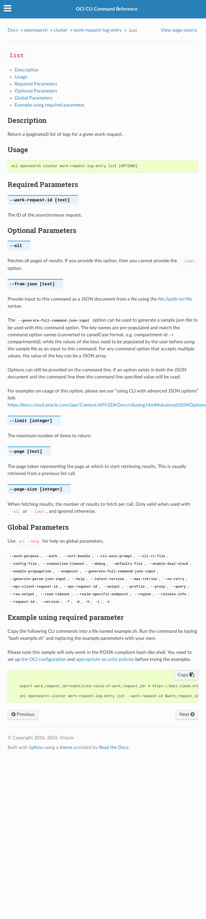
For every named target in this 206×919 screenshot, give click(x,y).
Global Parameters (34, 98)
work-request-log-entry (97, 30)
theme (66, 747)
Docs (13, 30)
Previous (22, 714)
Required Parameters (36, 84)
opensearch (36, 30)
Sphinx (36, 747)
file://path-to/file (175, 299)
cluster (60, 30)
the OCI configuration (43, 659)
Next (187, 714)
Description (27, 70)
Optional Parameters (36, 91)
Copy (186, 675)
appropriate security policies (105, 659)
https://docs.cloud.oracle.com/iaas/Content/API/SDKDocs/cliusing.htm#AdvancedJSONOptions (107, 405)
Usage (21, 77)
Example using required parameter (49, 105)
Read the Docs (114, 747)
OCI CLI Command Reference (107, 9)
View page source (179, 30)
